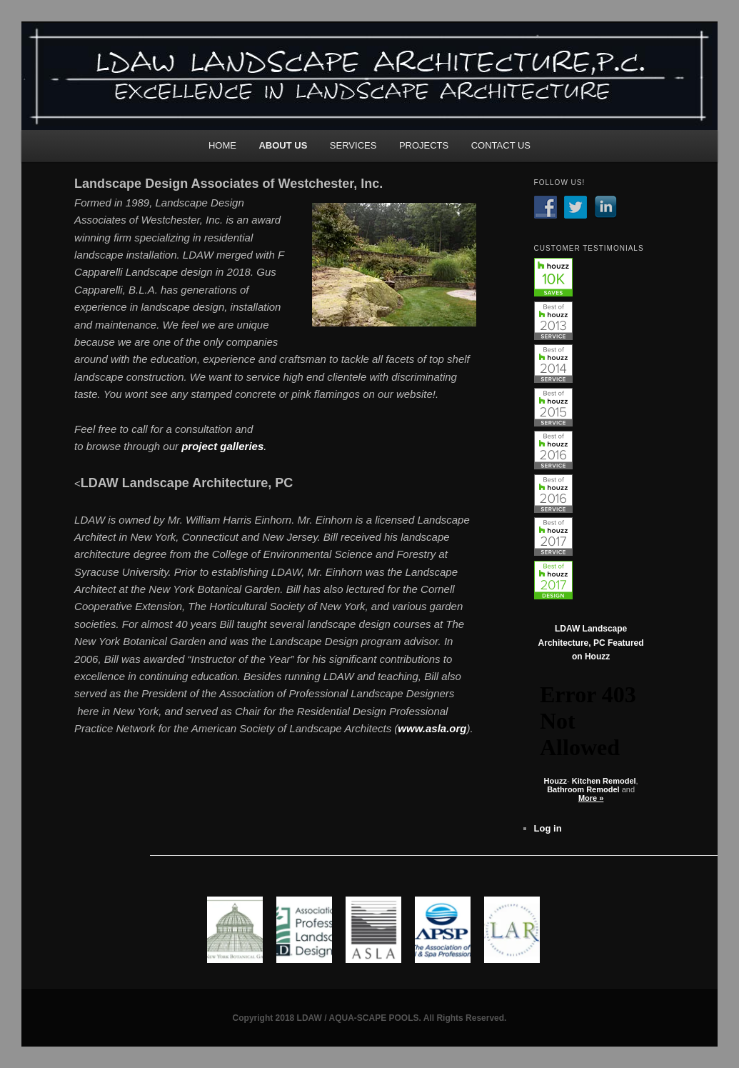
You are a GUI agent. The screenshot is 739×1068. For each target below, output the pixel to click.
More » (590, 798)
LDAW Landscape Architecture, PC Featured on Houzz (591, 643)
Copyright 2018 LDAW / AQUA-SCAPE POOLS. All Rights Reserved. (370, 1018)
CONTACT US (501, 145)
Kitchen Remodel (604, 781)
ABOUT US (282, 145)
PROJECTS (423, 145)
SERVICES (353, 145)
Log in (548, 828)
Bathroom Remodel (583, 789)
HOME (222, 145)
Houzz (555, 781)
